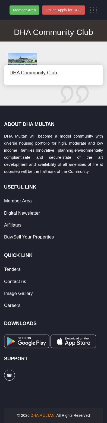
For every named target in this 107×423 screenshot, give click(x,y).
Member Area (24, 10)
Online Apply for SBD (63, 10)
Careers (12, 305)
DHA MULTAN (43, 415)
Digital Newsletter (22, 213)
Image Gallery (18, 293)
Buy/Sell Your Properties (29, 237)
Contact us (15, 281)
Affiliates (12, 225)
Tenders (12, 269)
